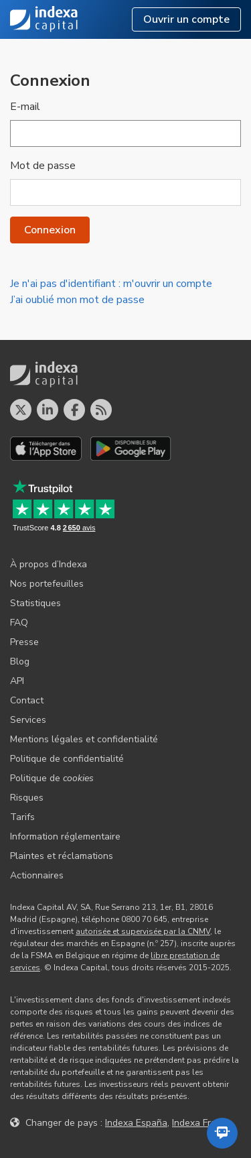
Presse (24, 642)
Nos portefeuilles (47, 583)
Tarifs (22, 817)
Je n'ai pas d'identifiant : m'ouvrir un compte (111, 283)
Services (28, 719)
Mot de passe (43, 165)
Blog (19, 661)
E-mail (25, 106)
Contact (27, 700)
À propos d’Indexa (48, 564)
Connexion (50, 230)
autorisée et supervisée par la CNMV (143, 931)
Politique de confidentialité (67, 758)
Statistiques (35, 603)
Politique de (52, 778)
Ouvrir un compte (186, 19)
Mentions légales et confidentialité (84, 739)
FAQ (19, 622)
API (17, 681)
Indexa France (202, 1122)
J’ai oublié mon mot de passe (77, 299)
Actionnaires (37, 875)
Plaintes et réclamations (61, 856)
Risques (27, 797)
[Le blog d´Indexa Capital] (101, 409)
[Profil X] (20, 409)
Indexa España (136, 1122)
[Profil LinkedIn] (47, 409)
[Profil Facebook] (74, 409)
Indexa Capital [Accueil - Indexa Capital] (44, 19)
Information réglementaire (65, 836)
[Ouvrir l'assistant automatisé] (222, 1133)
